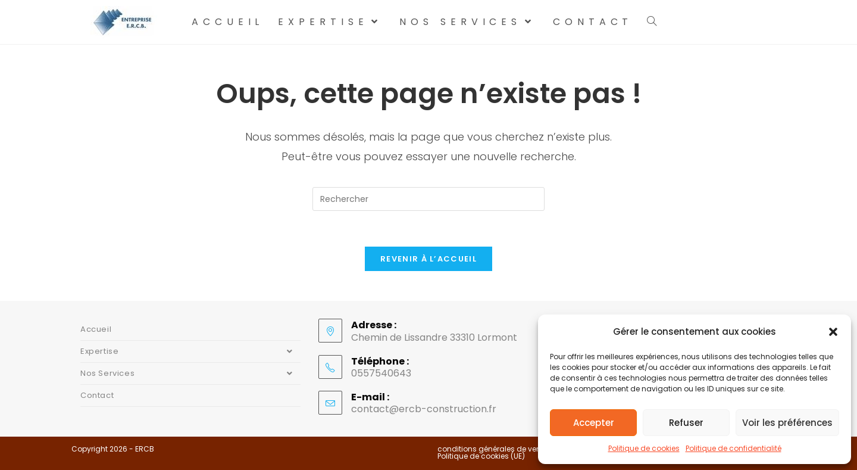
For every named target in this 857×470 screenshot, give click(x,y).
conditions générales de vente (492, 449)
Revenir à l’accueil (428, 258)
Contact (97, 395)
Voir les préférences (787, 422)
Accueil (95, 329)
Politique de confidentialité (733, 448)
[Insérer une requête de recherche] (428, 199)
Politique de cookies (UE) (481, 456)
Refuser (686, 422)
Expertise (190, 351)
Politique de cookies (644, 448)
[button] (833, 332)
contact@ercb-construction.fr (423, 409)
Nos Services (190, 373)
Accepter (593, 422)
